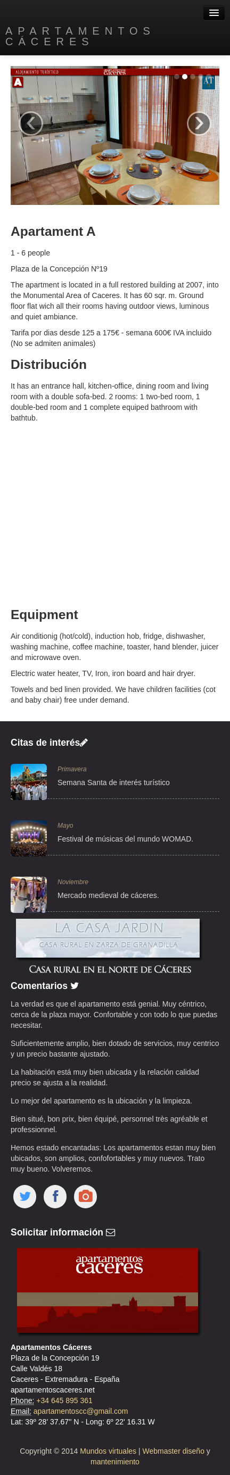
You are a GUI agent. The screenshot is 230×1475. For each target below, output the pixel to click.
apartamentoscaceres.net (53, 1390)
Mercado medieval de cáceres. (108, 895)
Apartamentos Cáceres (80, 36)
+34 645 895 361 (64, 1400)
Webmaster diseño (174, 1451)
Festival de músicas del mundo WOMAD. (125, 839)
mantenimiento (115, 1461)
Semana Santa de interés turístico (114, 782)
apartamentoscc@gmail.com (81, 1411)
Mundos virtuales (108, 1451)
